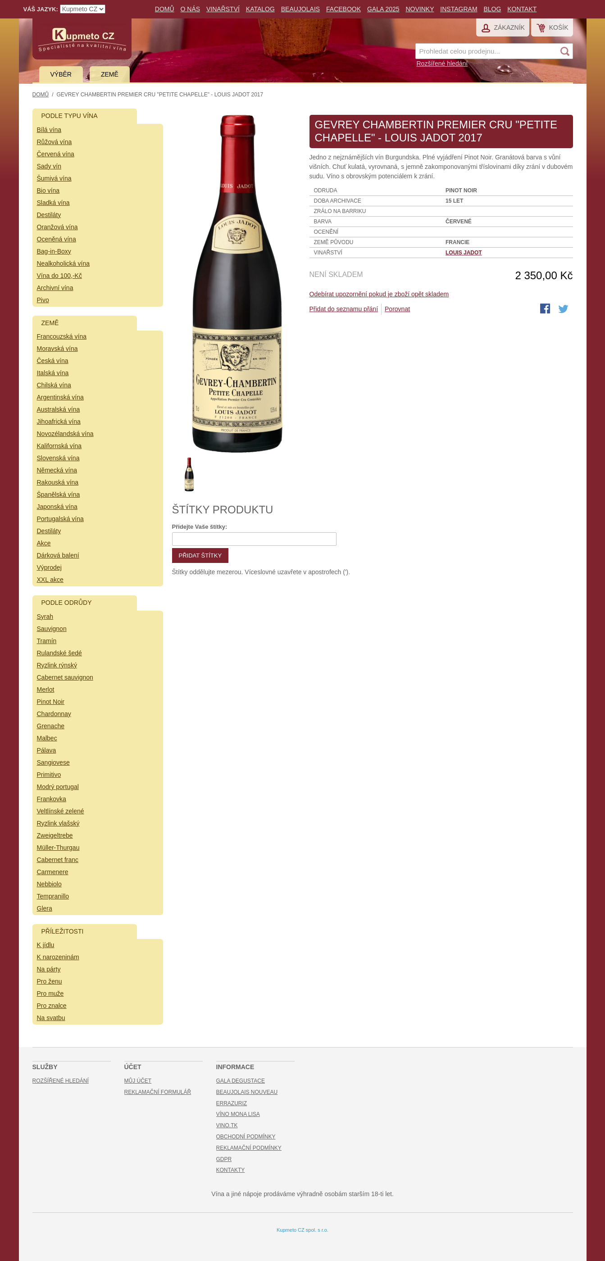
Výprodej (49, 567)
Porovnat (397, 309)
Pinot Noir (50, 701)
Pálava (46, 750)
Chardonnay (54, 713)
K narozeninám (58, 957)
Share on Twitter (564, 309)
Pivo (43, 300)
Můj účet (138, 1081)
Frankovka (51, 799)
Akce (44, 543)
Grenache (50, 726)
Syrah (45, 616)
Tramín (47, 640)
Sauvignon (52, 628)
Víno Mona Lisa (238, 1114)
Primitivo (49, 774)
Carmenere (52, 871)
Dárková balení (58, 555)
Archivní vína (55, 287)
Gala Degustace (240, 1081)
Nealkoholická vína (63, 263)
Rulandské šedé (59, 653)
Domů (164, 9)
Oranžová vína (57, 227)
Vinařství (223, 9)
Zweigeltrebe (55, 835)
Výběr (61, 74)
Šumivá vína (54, 178)
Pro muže (50, 993)
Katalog (260, 9)
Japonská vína (57, 506)
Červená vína (55, 154)
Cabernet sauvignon (65, 677)
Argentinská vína (60, 397)
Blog (492, 9)
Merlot (46, 689)
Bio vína (48, 190)
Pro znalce (52, 1005)
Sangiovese (53, 762)
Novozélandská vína (65, 433)
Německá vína (57, 470)
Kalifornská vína (59, 445)
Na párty (49, 969)
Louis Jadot (464, 252)
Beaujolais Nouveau (247, 1092)
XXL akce (50, 579)
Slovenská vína (58, 458)
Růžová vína (54, 141)
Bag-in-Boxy (54, 251)
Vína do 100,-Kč (59, 275)
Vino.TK (227, 1125)
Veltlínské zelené (60, 811)
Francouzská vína (62, 336)
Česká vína (52, 360)
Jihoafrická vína (59, 421)
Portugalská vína (60, 518)
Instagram (458, 9)
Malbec (47, 738)
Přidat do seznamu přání (343, 309)
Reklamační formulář (157, 1092)
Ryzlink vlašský (58, 823)
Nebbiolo (49, 884)
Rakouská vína (58, 482)
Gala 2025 (383, 9)
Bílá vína (49, 129)
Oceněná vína (56, 239)
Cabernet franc (58, 859)
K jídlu (46, 944)
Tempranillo (53, 896)
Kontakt (522, 9)
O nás (190, 9)
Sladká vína (53, 202)
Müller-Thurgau (58, 847)
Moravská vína (57, 348)
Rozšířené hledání (442, 63)
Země (109, 74)
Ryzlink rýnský (57, 665)
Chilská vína (54, 385)
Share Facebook (546, 309)
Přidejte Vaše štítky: (199, 526)
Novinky (419, 9)
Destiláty (49, 214)
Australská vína (58, 409)
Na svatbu (51, 1017)
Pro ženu (49, 981)
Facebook (343, 9)
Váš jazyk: (40, 9)
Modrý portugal (58, 786)
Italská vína (53, 372)
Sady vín (49, 166)
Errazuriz (231, 1103)
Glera (44, 908)
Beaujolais (300, 9)
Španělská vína (58, 494)
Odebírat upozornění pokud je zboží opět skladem (379, 294)
